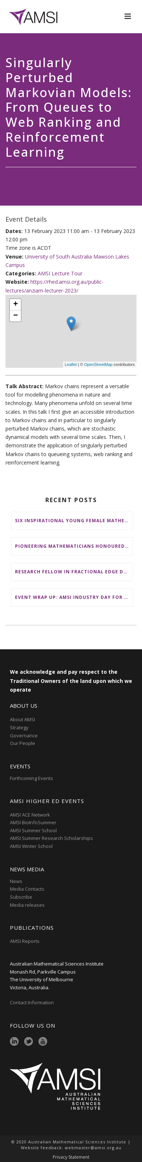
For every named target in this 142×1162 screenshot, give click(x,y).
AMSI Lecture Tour (60, 273)
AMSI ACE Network (30, 814)
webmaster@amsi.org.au (93, 1147)
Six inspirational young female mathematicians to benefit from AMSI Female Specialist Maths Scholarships (73, 520)
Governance (24, 735)
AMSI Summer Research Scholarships (51, 838)
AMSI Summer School (33, 830)
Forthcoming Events (31, 778)
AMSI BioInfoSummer (33, 822)
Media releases (27, 905)
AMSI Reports (25, 941)
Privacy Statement (71, 1157)
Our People (22, 743)
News (16, 881)
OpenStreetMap (98, 364)
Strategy (19, 727)
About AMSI (22, 719)
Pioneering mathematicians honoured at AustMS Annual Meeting (73, 546)
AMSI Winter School (31, 846)
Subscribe (21, 897)
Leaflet (71, 364)
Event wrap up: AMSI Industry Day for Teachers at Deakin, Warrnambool (73, 597)
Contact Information (32, 1002)
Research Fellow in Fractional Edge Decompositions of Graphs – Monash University (73, 572)
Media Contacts (27, 889)
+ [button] (15, 304)
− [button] (15, 315)
